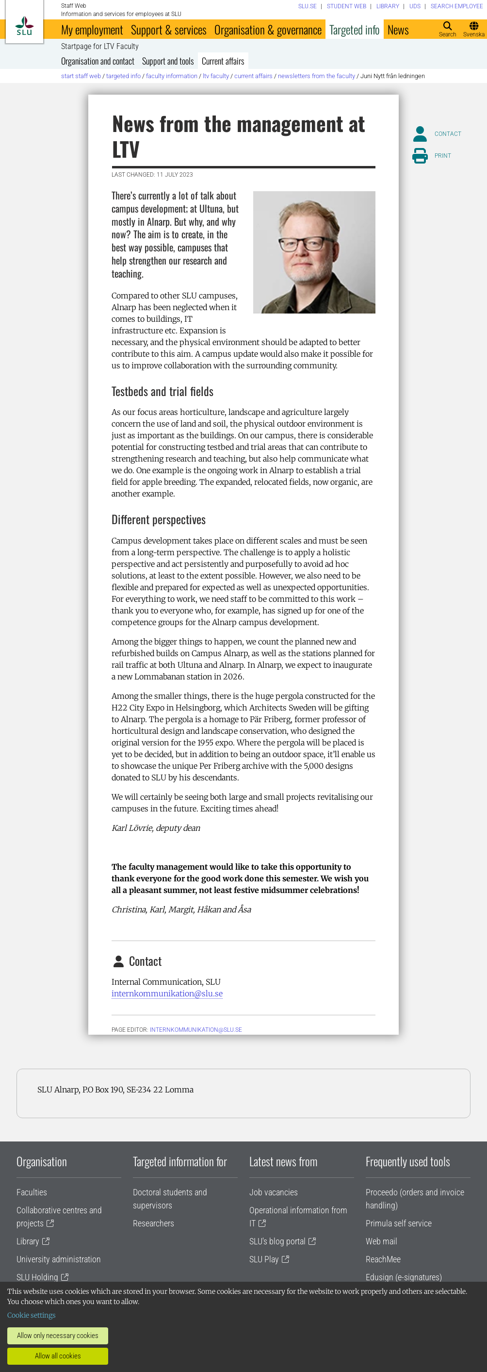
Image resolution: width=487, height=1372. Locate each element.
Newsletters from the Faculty (316, 76)
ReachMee (383, 1259)
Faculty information (171, 76)
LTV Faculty (216, 76)
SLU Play (264, 1259)
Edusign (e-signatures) (404, 1277)
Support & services (169, 29)
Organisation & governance (268, 29)
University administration (58, 1259)
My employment (92, 29)
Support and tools (168, 60)
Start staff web (81, 76)
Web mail (381, 1241)
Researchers (153, 1223)
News (398, 29)
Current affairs (223, 60)
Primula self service (399, 1223)
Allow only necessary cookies (57, 1335)
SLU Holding (37, 1277)
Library (27, 1241)
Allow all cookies (58, 1356)
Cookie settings (31, 1315)
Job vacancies (273, 1192)
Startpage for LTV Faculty (100, 46)
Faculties (31, 1192)
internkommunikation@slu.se (167, 993)
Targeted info (354, 29)
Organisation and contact (97, 60)
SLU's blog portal (277, 1241)
